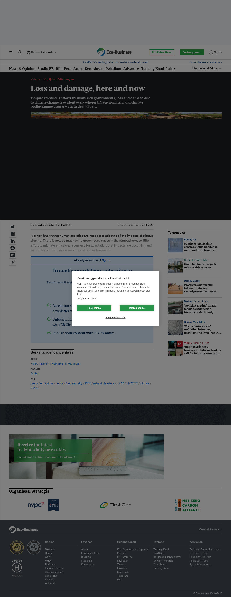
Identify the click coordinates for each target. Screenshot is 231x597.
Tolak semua (94, 308)
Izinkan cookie (137, 308)
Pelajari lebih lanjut (86, 298)
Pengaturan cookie (116, 317)
